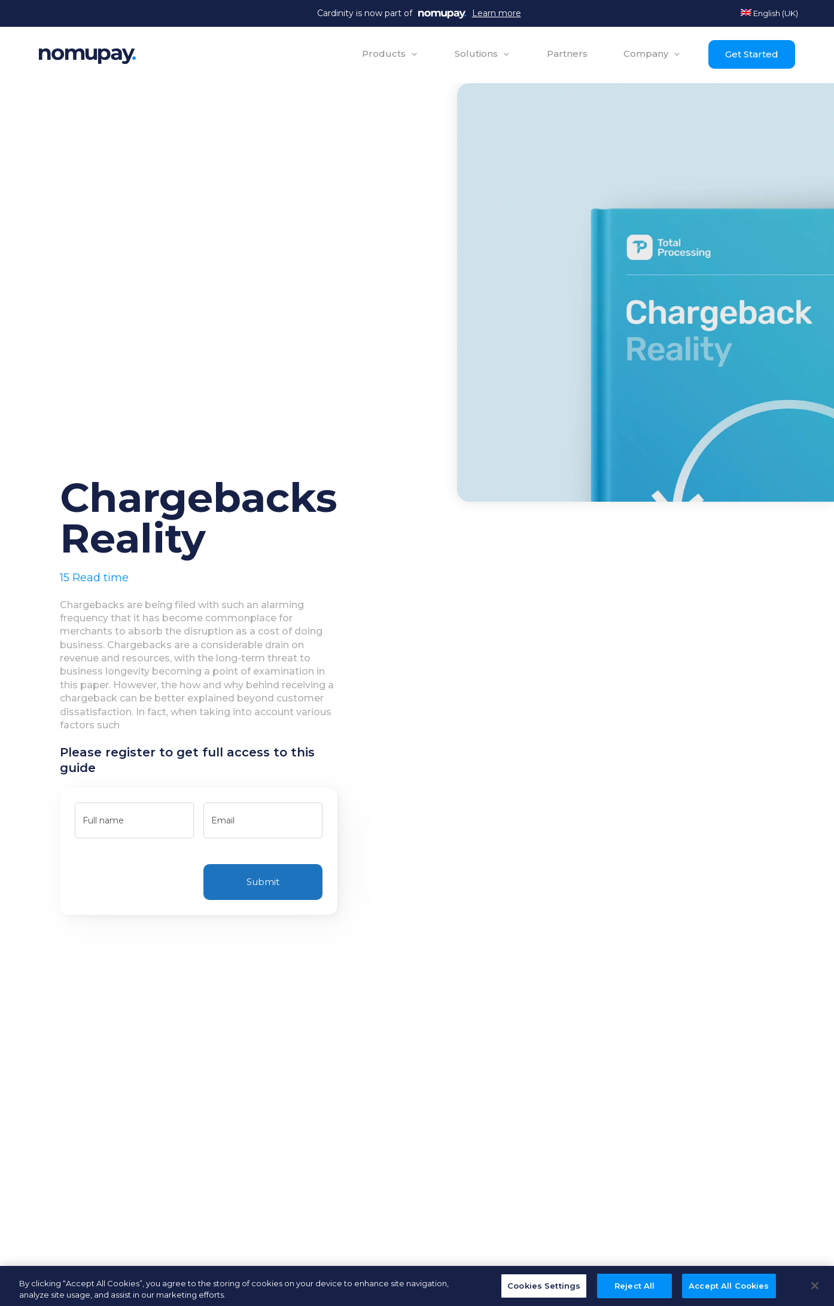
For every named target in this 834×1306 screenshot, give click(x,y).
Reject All (634, 1290)
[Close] (815, 1290)
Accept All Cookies (729, 1290)
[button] (390, 54)
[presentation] (166, 876)
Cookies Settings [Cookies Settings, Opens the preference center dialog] (543, 1290)
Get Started (751, 54)
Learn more (496, 13)
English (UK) (769, 13)
